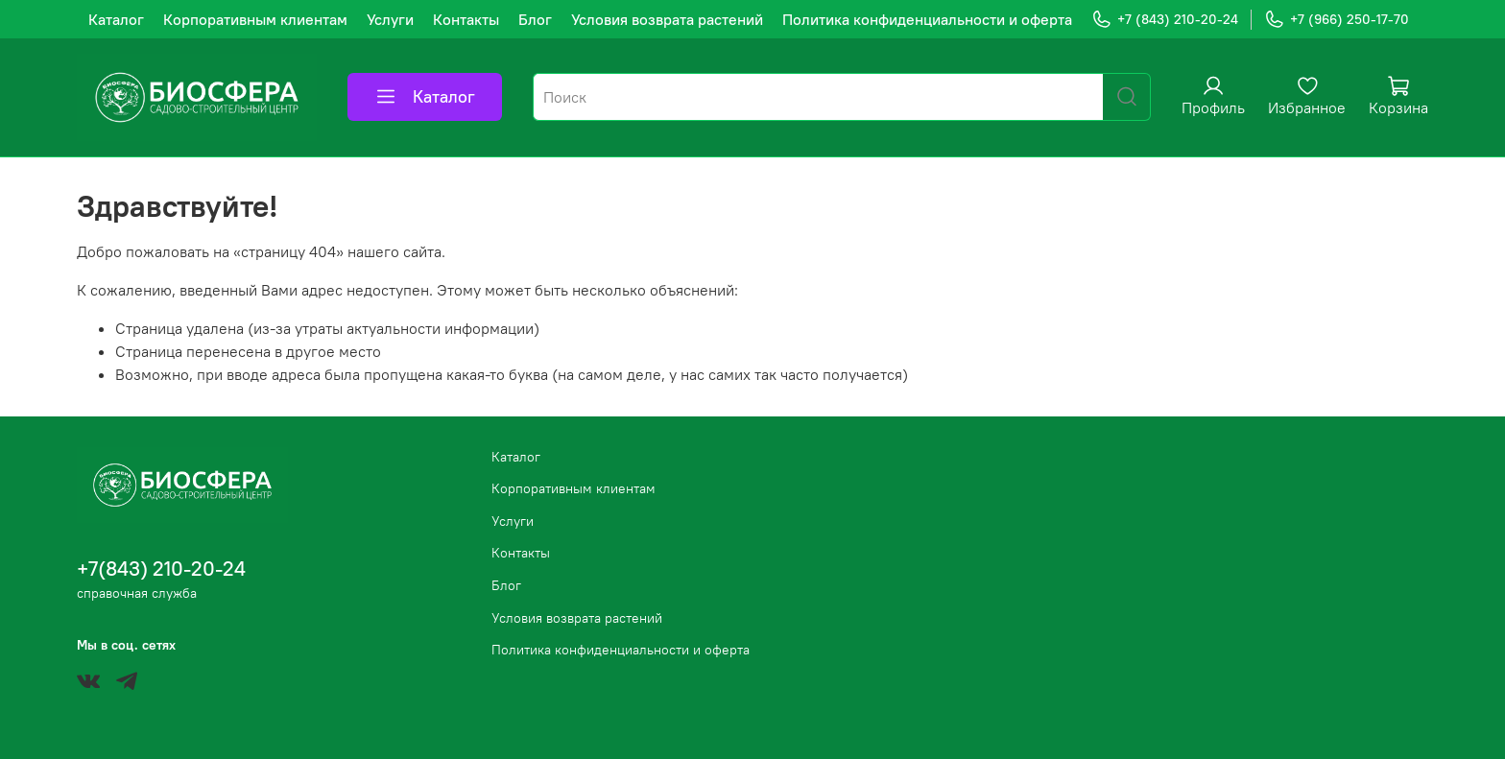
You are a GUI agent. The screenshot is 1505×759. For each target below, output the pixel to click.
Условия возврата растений (667, 19)
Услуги (390, 19)
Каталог (116, 19)
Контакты (466, 19)
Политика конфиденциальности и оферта (927, 19)
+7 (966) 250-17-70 (1336, 20)
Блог (535, 19)
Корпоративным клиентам (255, 19)
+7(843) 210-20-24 (161, 568)
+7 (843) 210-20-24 (1164, 20)
